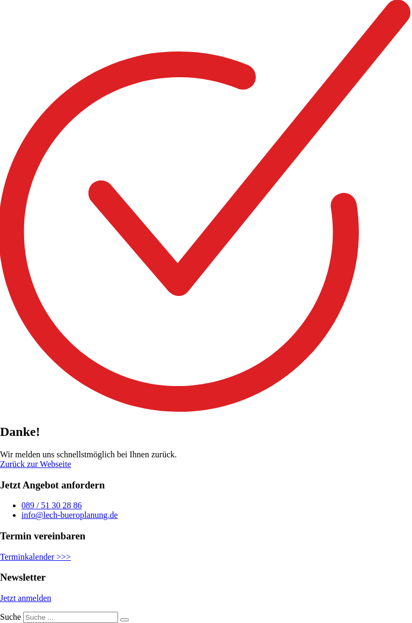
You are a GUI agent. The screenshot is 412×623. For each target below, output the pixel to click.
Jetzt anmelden (26, 598)
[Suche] (124, 619)
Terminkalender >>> (35, 556)
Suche (10, 616)
